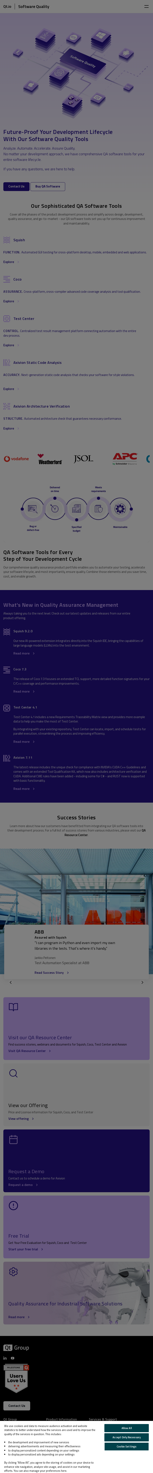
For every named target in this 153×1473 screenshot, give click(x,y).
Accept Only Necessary (127, 1437)
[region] (76, 1447)
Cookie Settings (126, 1446)
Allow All (127, 1428)
